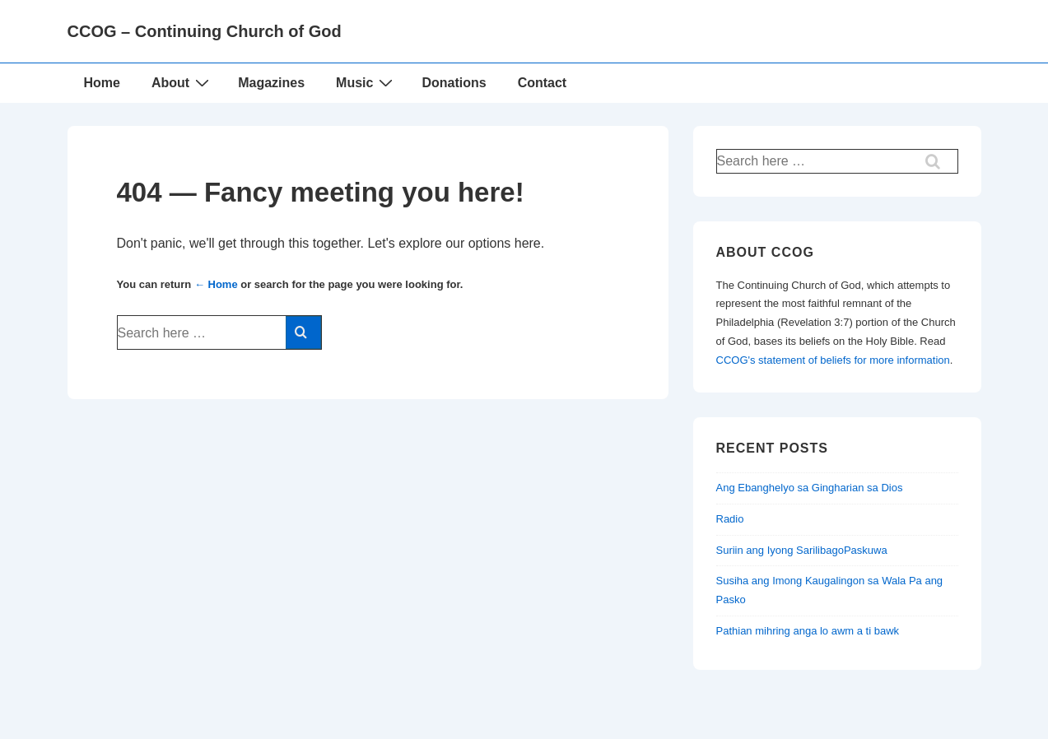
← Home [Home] (216, 284)
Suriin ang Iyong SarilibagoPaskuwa (801, 550)
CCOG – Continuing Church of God (205, 31)
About (182, 82)
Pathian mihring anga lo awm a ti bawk (808, 631)
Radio (730, 519)
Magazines (271, 83)
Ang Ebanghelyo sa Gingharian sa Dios (809, 487)
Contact (542, 83)
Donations (454, 83)
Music (366, 82)
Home (102, 83)
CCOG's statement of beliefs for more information (833, 360)
